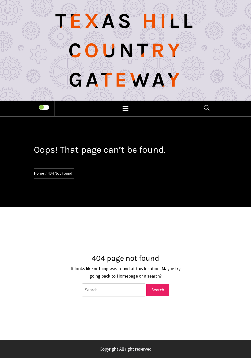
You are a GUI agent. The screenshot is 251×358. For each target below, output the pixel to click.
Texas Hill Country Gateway (125, 50)
